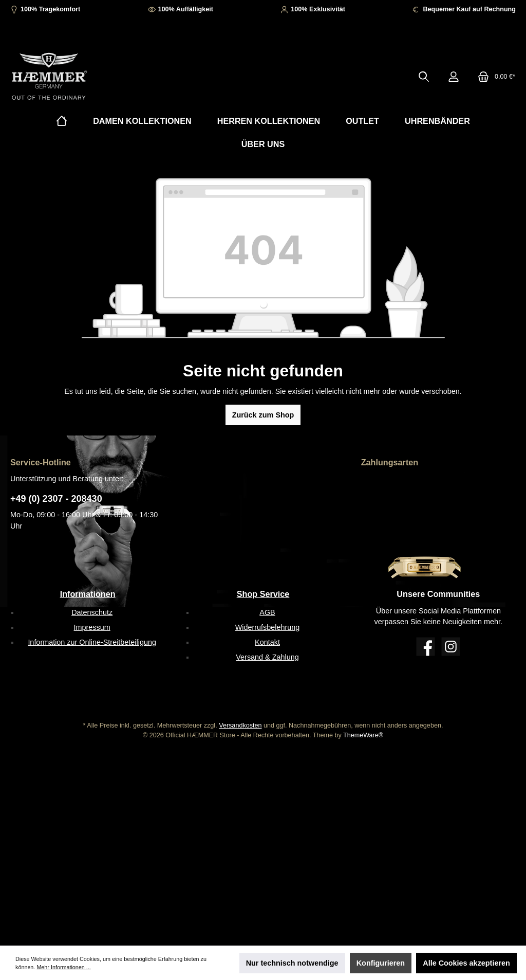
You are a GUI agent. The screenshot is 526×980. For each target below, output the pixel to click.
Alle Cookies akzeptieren (466, 963)
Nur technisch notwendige (292, 963)
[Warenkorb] (493, 76)
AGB (267, 612)
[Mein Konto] (453, 76)
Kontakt (267, 642)
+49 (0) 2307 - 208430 (56, 499)
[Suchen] (423, 76)
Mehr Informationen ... (63, 967)
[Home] (61, 121)
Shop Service (263, 593)
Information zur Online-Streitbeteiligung (92, 642)
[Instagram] (450, 646)
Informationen (88, 593)
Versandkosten (240, 725)
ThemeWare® (363, 735)
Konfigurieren (380, 963)
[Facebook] (425, 646)
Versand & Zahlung (267, 657)
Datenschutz (91, 612)
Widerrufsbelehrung (267, 627)
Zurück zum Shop (263, 415)
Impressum (92, 627)
